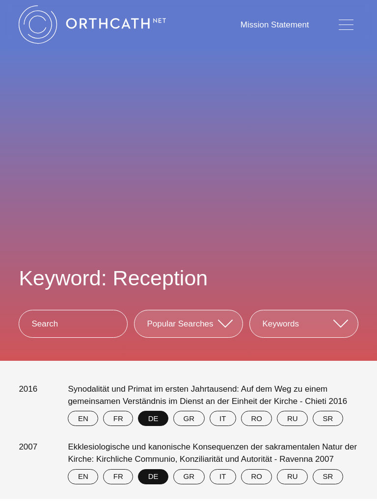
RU (292, 418)
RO (256, 418)
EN (83, 418)
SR (328, 418)
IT (222, 418)
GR (189, 418)
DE (153, 418)
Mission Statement (275, 24)
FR (118, 418)
